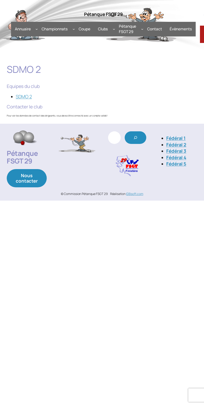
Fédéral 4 (176, 157)
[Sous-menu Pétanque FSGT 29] (142, 29)
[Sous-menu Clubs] (114, 29)
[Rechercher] (135, 137)
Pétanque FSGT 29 (103, 14)
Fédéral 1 (176, 138)
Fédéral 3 (176, 151)
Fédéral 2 (176, 144)
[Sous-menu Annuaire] (36, 29)
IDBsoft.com (134, 194)
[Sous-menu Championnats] (74, 29)
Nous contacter (27, 178)
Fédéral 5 (176, 164)
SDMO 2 (24, 96)
